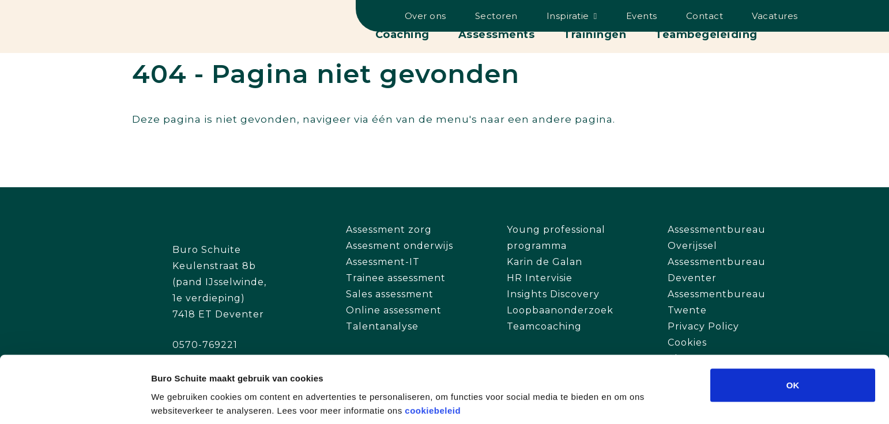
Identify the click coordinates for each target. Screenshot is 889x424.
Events (641, 15)
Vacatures (775, 15)
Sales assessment (390, 294)
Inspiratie (568, 15)
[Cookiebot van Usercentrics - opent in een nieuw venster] (74, 401)
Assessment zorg (389, 229)
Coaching (402, 34)
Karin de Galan (544, 261)
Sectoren (496, 15)
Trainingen (594, 34)
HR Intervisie (539, 277)
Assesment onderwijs (399, 245)
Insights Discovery (553, 294)
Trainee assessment (396, 277)
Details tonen (623, 401)
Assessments (496, 34)
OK (793, 338)
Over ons (425, 15)
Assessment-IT (383, 261)
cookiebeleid (433, 364)
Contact (705, 15)
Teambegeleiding (706, 34)
